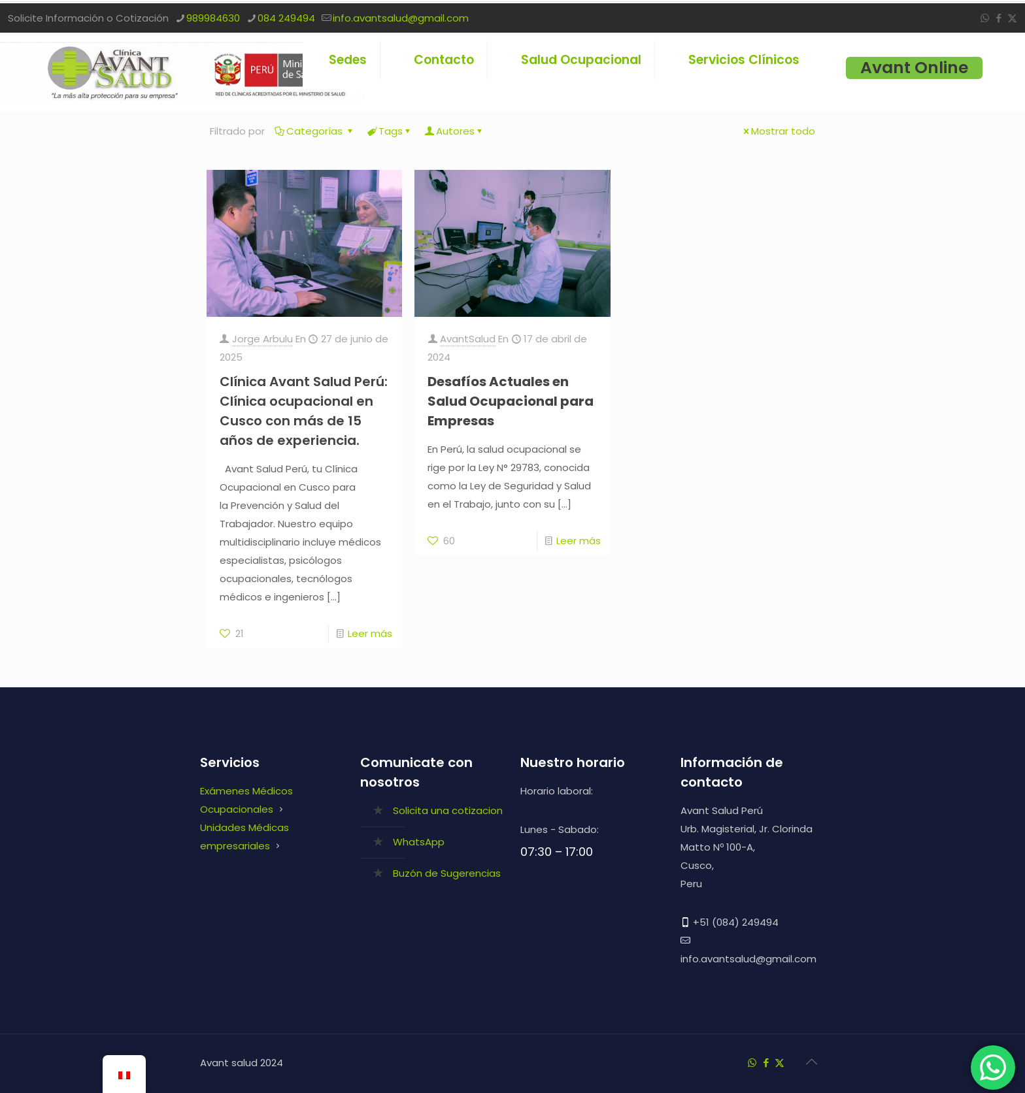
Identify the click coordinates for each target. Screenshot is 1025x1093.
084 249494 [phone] (286, 18)
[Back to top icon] (811, 1061)
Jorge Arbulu (262, 339)
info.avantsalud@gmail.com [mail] (401, 18)
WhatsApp (419, 842)
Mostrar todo (778, 131)
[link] (581, 87)
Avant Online (914, 68)
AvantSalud (468, 339)
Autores (454, 131)
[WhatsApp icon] (985, 18)
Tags (389, 131)
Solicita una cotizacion (448, 810)
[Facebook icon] (998, 18)
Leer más (370, 633)
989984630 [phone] (213, 18)
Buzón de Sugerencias (447, 873)
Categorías (315, 131)
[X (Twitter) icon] (1012, 18)
